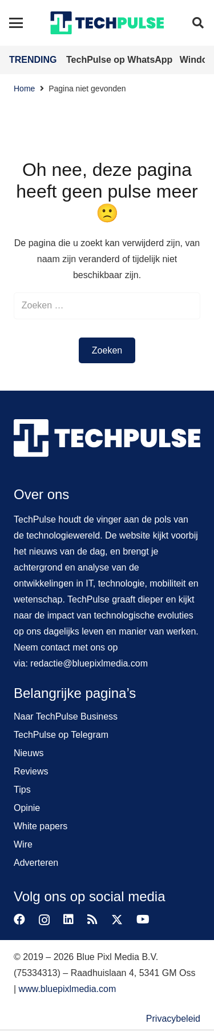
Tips (22, 789)
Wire (23, 844)
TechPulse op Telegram (61, 735)
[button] (16, 23)
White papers (40, 826)
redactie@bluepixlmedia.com (89, 663)
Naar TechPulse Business (66, 716)
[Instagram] (44, 920)
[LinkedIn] (68, 919)
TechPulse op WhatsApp (120, 60)
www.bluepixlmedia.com (67, 989)
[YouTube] (143, 919)
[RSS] (92, 919)
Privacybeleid (173, 1018)
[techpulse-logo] (107, 22)
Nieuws (28, 753)
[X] (117, 920)
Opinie (27, 808)
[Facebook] (19, 919)
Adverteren (36, 863)
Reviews (31, 771)
